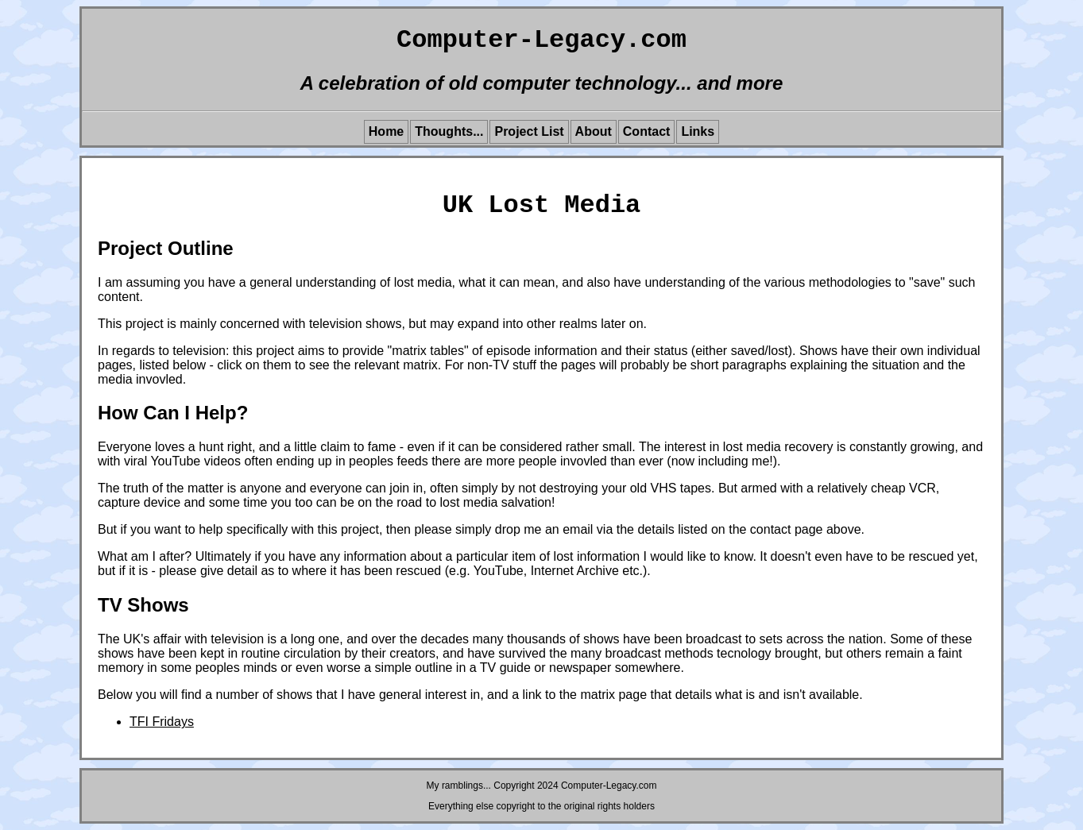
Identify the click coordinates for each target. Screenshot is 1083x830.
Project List (528, 131)
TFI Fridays (162, 721)
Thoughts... (449, 131)
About (593, 131)
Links (697, 131)
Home (386, 131)
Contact (647, 131)
